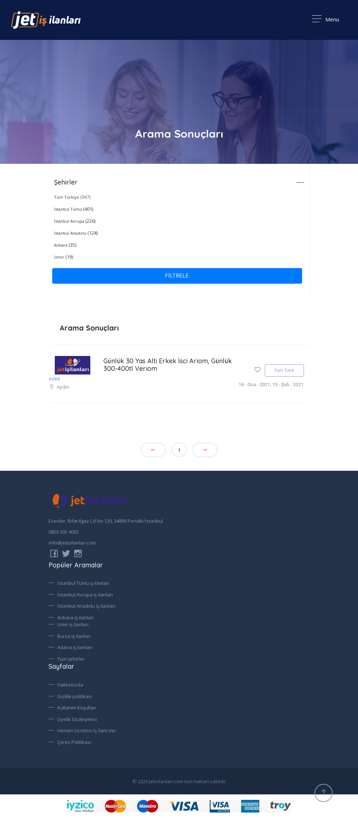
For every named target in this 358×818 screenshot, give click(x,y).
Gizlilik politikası (74, 696)
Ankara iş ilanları (75, 617)
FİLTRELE (177, 276)
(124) (76, 233)
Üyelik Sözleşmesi (77, 719)
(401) (73, 209)
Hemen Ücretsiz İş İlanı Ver (86, 730)
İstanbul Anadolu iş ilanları (86, 606)
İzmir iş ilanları (73, 624)
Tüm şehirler (71, 659)
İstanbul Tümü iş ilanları (83, 583)
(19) (63, 257)
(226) (74, 221)
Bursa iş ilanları (74, 636)
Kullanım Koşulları (76, 707)
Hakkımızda (70, 684)
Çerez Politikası (74, 741)
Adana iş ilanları (74, 647)
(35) (65, 245)
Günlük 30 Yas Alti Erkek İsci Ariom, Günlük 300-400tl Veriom (156, 365)
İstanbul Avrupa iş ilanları (85, 594)
